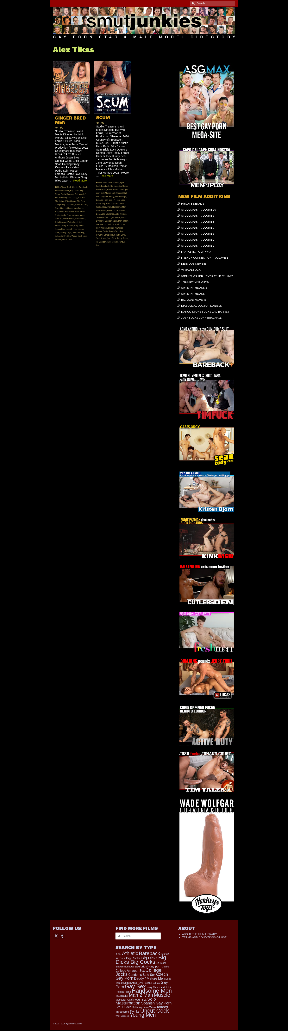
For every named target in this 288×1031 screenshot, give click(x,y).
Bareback (83, 187)
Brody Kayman (67, 194)
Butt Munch (106, 193)
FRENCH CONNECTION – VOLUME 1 (204, 257)
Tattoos (58, 239)
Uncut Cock (67, 239)
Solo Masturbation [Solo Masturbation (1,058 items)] (136, 1001)
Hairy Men (59, 212)
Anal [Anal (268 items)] (118, 954)
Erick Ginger (70, 201)
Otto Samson (60, 222)
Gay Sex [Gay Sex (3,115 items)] (135, 986)
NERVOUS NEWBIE (193, 263)
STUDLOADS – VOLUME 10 (198, 209)
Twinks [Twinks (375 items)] (135, 1011)
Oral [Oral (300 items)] (130, 999)
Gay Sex (79, 205)
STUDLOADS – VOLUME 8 (198, 221)
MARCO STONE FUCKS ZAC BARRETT (206, 311)
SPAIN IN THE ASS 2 (194, 287)
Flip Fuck (81, 201)
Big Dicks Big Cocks (119, 186)
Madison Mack (111, 221)
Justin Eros (66, 215)
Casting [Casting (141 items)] (165, 967)
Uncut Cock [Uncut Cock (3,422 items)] (154, 1011)
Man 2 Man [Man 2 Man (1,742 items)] (141, 995)
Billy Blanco (101, 189)
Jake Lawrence (107, 214)
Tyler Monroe (112, 242)
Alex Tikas (61, 187)
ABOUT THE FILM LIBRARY (199, 934)
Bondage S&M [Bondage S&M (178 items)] (132, 966)
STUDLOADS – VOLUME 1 (198, 245)
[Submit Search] (193, 3)
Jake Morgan (121, 214)
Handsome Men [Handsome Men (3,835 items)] (152, 990)
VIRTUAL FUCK (191, 269)
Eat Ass (81, 198)
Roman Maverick (115, 228)
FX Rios (116, 200)
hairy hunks (78, 208)
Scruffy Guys (65, 233)
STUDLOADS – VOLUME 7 (198, 227)
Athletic (75, 187)
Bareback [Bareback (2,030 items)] (149, 953)
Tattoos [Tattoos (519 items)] (162, 1007)
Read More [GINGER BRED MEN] (80, 180)
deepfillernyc (120, 196)
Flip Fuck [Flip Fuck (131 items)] (155, 983)
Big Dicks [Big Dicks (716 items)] (149, 958)
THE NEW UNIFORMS (195, 281)
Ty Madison (101, 242)
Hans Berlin (101, 210)
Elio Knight (59, 201)
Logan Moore (114, 217)
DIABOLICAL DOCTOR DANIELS (201, 305)
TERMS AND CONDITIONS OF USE (204, 937)
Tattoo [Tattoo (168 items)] (152, 1007)
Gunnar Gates (66, 208)
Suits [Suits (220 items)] (135, 1007)
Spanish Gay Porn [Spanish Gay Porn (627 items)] (156, 1003)
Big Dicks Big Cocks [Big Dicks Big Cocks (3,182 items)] (141, 959)
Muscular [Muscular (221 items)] (121, 999)
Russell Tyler (71, 229)
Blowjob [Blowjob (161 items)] (119, 966)
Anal (69, 187)
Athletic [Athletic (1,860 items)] (130, 953)
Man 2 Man (123, 221)
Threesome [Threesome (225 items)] (122, 1011)
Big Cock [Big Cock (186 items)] (120, 958)
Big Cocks (74, 191)
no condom (80, 219)
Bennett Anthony (62, 191)
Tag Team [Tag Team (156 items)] (143, 1007)
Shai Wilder (72, 236)
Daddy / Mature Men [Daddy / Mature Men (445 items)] (149, 978)
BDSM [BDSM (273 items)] (165, 954)
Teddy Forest (122, 238)
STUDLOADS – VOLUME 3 (198, 233)
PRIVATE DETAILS (192, 203)
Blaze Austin (112, 189)
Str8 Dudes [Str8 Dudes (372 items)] (123, 1007)
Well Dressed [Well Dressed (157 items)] (122, 1016)
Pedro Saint (72, 222)
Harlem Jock (112, 210)
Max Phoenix (68, 219)
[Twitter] (56, 936)
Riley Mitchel (67, 226)
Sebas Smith (60, 236)
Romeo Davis (102, 231)
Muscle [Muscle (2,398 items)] (162, 995)
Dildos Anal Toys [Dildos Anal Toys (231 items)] (133, 982)
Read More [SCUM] (106, 175)
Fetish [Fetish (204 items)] (147, 982)
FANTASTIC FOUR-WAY (196, 251)
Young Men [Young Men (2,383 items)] (143, 1015)
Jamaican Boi (102, 217)
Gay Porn (70, 205)
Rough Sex (60, 229)
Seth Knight (101, 238)
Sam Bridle (108, 235)
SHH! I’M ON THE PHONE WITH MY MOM (207, 275)
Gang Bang (60, 205)
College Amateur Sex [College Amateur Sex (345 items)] (130, 970)
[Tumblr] (62, 936)
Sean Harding (78, 233)
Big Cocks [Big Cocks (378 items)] (133, 958)
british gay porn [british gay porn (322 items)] (151, 966)
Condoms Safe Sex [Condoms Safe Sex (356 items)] (141, 974)
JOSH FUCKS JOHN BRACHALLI (201, 317)
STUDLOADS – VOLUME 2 (198, 239)
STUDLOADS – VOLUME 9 (198, 215)
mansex (75, 215)
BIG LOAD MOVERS (194, 299)
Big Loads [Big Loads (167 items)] (161, 963)
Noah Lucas (120, 224)
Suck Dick (82, 236)
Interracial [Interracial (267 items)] (122, 995)
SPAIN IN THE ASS (193, 293)
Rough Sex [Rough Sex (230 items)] (140, 999)
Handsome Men (72, 212)
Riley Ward (79, 226)
